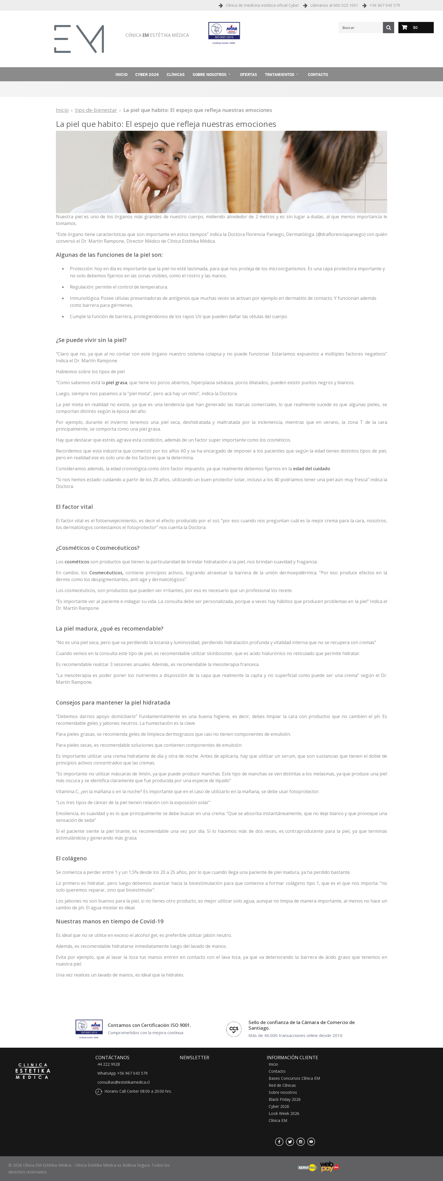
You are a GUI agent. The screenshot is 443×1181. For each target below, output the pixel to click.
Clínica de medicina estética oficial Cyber (262, 5)
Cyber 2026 (147, 74)
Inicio (121, 74)
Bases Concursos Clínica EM (294, 1078)
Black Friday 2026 (285, 1099)
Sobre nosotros (210, 74)
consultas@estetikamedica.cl (123, 1082)
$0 (415, 27)
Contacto (318, 74)
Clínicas (176, 74)
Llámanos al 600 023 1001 (334, 5)
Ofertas (248, 74)
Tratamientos (279, 74)
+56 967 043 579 (384, 5)
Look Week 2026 (284, 1113)
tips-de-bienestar (96, 110)
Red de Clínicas (282, 1085)
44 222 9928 (108, 1064)
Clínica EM (278, 1120)
